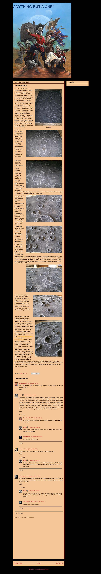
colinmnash (22, 449)
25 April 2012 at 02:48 (32, 383)
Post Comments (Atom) (42, 569)
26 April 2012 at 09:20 (36, 436)
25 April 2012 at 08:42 (36, 418)
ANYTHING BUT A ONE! (33, 7)
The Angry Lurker (24, 476)
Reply (20, 389)
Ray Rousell (22, 383)
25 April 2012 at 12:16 (34, 427)
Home (39, 563)
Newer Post (18, 563)
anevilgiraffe (26, 436)
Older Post (59, 563)
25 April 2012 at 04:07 (34, 460)
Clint (20, 395)
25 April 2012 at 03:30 (30, 395)
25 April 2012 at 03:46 (35, 476)
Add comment (19, 513)
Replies (23, 414)
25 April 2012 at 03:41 (31, 449)
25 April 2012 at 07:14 (39, 501)
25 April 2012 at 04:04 (34, 490)
